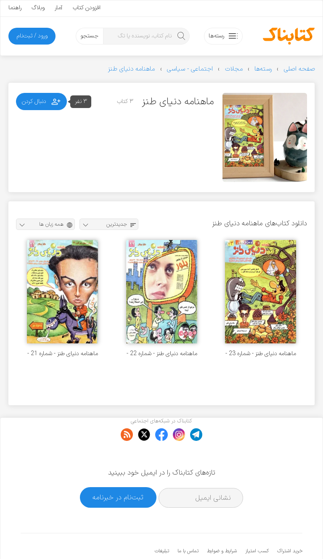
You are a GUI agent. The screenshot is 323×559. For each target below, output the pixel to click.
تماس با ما (188, 525)
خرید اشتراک (289, 525)
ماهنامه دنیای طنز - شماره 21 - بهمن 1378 (62, 353)
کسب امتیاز (257, 525)
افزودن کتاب (87, 7)
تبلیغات (162, 525)
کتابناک (258, 538)
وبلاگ (38, 7)
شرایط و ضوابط (222, 525)
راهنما (14, 7)
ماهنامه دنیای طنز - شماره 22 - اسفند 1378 (162, 353)
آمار (59, 7)
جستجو (89, 36)
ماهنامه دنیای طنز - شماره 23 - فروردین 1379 (260, 353)
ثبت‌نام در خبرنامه (118, 471)
